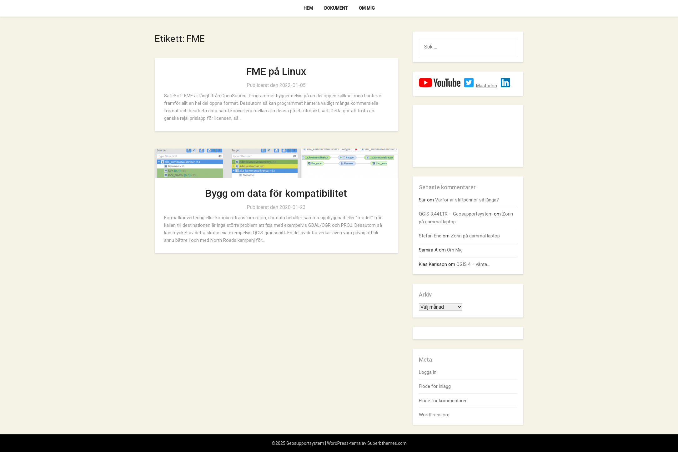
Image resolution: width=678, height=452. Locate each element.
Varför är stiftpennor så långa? (467, 200)
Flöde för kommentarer (443, 401)
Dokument (336, 8)
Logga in (427, 372)
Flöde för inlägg (435, 386)
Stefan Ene (430, 236)
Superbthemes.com (387, 443)
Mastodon (486, 86)
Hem (308, 8)
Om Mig (367, 8)
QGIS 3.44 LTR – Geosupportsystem (456, 214)
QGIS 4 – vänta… (473, 264)
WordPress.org (434, 415)
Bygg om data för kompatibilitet (276, 193)
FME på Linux (276, 71)
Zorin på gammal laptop (475, 236)
